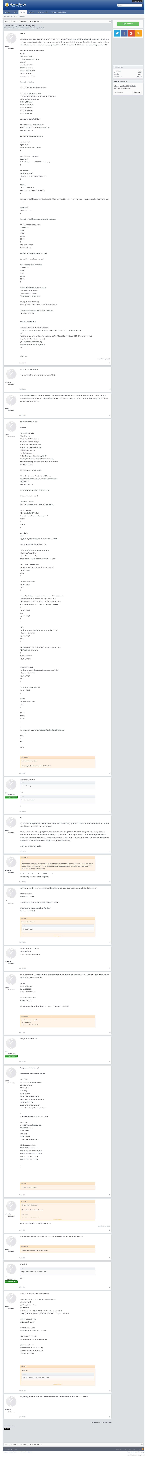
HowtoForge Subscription (59, 12)
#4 (109, 773)
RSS (142, 1449)
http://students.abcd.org (63, 840)
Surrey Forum (141, 1455)
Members (31, 12)
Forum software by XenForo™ (17, 1452)
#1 (109, 363)
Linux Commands (43, 12)
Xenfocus (14, 1449)
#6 (109, 851)
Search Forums (10, 16)
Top (139, 1449)
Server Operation (18, 28)
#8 (109, 942)
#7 (109, 881)
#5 (109, 811)
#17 (109, 1416)
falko (6, 792)
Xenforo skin (7, 1449)
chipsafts (8, 382)
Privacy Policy (140, 1452)
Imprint (129, 1449)
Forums (23, 12)
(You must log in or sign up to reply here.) (101, 1422)
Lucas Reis (139, 76)
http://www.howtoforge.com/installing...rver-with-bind (85, 39)
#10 (109, 1032)
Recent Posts (22, 16)
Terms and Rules (132, 1452)
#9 (109, 968)
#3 (109, 415)
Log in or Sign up (137, 1)
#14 (109, 1257)
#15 (109, 1287)
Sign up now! (128, 24)
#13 (109, 1230)
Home (134, 1449)
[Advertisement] (128, 109)
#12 (109, 1194)
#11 (109, 1061)
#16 (109, 1390)
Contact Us (118, 1449)
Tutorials (7, 12)
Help (125, 1449)
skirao (33, 28)
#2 (109, 389)
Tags (15, 12)
